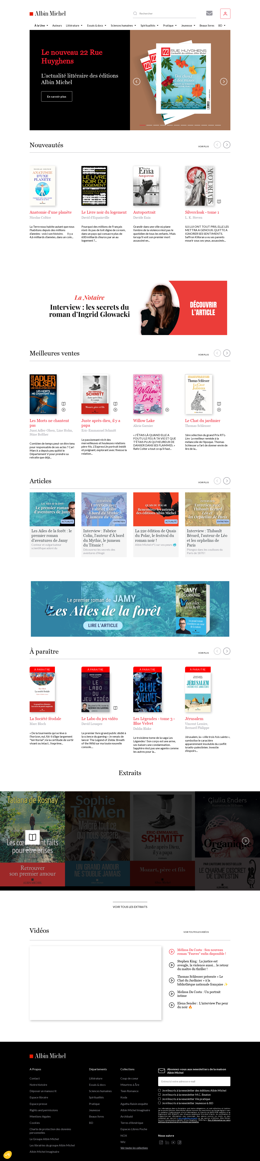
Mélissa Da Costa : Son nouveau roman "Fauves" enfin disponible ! (197, 952)
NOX (123, 1135)
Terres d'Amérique (131, 1122)
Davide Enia (142, 217)
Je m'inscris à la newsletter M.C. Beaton (186, 1094)
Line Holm (64, 430)
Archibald (126, 1116)
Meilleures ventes (55, 353)
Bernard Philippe (197, 728)
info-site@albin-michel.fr (188, 1118)
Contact (35, 1078)
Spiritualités (96, 1097)
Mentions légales (40, 1116)
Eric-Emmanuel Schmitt (98, 430)
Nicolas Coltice (40, 217)
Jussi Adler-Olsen (42, 430)
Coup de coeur (129, 1078)
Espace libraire (39, 1097)
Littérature (95, 1078)
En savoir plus (56, 96)
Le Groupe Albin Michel (44, 1139)
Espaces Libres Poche (133, 1129)
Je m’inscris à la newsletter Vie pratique (186, 1099)
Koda (123, 1097)
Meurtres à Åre (129, 1084)
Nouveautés (46, 145)
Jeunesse (94, 1110)
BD (91, 1122)
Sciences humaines (100, 1091)
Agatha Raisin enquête (134, 1103)
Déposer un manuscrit (43, 1091)
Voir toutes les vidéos (196, 932)
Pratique (94, 1103)
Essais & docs (97, 1084)
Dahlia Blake (142, 729)
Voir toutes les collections (134, 1147)
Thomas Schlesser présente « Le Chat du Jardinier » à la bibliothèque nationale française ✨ (198, 980)
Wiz (122, 1141)
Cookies (35, 1122)
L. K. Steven (193, 217)
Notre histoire (38, 1084)
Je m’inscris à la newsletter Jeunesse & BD (187, 1103)
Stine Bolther (39, 434)
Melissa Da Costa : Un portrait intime (194, 994)
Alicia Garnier (143, 426)
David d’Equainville (95, 217)
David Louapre (91, 724)
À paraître (44, 651)
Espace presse (38, 1103)
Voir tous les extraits (130, 906)
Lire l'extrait (32, 841)
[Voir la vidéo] (63, 410)
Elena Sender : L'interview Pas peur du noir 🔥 (198, 1005)
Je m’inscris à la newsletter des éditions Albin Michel (194, 1090)
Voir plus (203, 146)
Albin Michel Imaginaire (44, 1151)
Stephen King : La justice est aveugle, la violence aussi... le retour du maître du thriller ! (198, 965)
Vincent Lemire (196, 724)
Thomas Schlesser (198, 426)
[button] (7, 1155)
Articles (40, 481)
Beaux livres (96, 1116)
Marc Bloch (38, 724)
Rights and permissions (44, 1110)
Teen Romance (129, 1091)
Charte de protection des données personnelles (50, 1130)
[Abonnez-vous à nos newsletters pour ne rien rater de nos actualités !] (208, 13)
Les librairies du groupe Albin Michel (52, 1145)
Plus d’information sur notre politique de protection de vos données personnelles (194, 1121)
